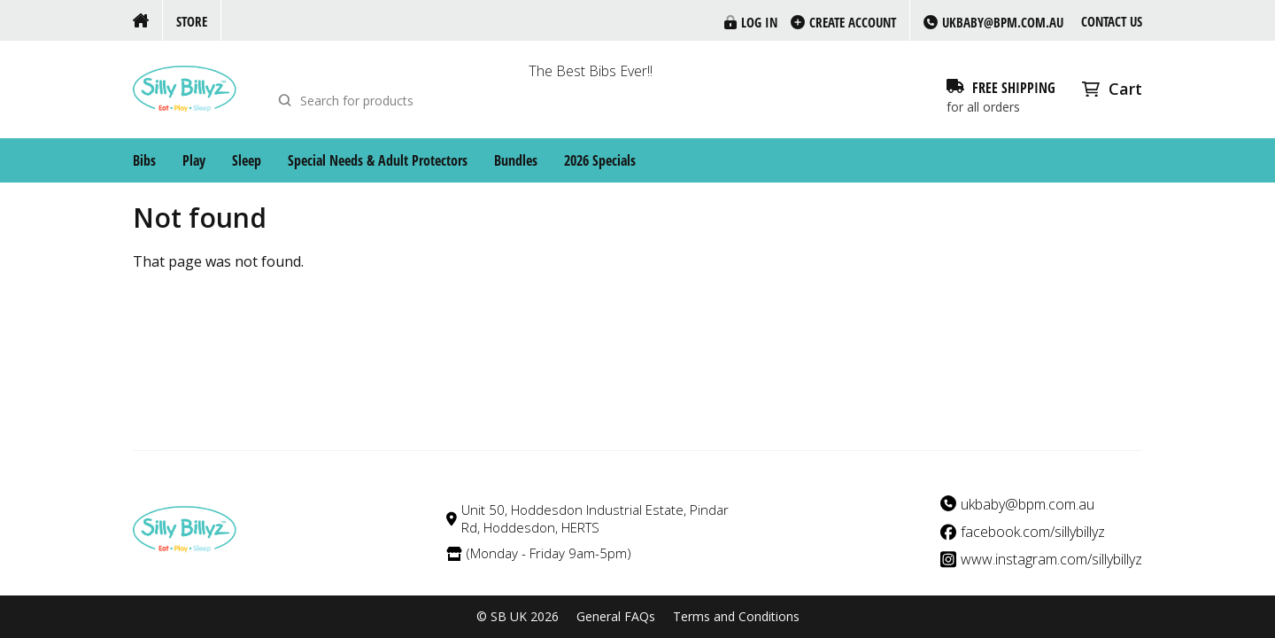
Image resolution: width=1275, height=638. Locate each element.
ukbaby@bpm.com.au (1027, 504)
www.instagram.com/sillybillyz (1051, 559)
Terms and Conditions (736, 617)
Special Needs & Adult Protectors (378, 160)
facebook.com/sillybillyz (1033, 532)
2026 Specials (600, 160)
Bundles (515, 160)
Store (191, 21)
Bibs (144, 160)
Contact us (1111, 21)
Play (193, 160)
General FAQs (615, 617)
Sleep (246, 160)
